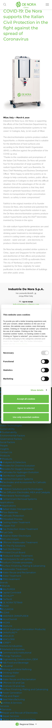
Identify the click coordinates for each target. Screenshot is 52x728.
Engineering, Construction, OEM (19, 659)
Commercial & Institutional (15, 652)
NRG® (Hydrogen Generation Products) (22, 629)
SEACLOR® (7, 639)
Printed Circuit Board (12, 552)
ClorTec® (6, 599)
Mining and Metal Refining (15, 669)
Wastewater (7, 676)
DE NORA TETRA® (11, 602)
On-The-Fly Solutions (12, 546)
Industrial (6, 666)
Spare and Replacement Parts (18, 719)
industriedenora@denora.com (26, 304)
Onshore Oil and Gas (12, 686)
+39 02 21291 (27, 302)
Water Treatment (10, 576)
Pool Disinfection (10, 549)
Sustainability (7, 429)
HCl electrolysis (9, 539)
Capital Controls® (10, 592)
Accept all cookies (26, 399)
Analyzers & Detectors (13, 462)
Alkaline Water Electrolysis (15, 536)
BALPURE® (7, 589)
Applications (7, 502)
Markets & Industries (11, 646)
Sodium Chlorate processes (16, 562)
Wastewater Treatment (14, 569)
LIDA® (4, 612)
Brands (4, 582)
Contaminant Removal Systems (18, 499)
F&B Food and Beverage (14, 662)
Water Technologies (11, 425)
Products (5, 455)
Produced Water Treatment (16, 556)
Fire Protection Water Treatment (19, 529)
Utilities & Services (11, 703)
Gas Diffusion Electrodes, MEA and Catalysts (25, 492)
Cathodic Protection (12, 516)
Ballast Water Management (16, 509)
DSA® (4, 606)
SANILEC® (7, 636)
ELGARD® (6, 609)
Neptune (6, 626)
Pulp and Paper (9, 696)
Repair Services (9, 716)
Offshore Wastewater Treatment (19, 542)
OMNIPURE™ (8, 632)
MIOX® (5, 622)
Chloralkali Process (11, 519)
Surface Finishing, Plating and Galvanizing (24, 689)
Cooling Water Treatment (15, 522)
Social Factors (7, 442)
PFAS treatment (10, 579)
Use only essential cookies (26, 417)
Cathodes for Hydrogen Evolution (19, 472)
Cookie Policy (21, 344)
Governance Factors (11, 439)
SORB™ (5, 642)
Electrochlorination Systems (16, 479)
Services (4, 706)
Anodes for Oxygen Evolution (17, 469)
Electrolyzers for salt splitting (16, 559)
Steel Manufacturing (12, 699)
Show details (37, 390)
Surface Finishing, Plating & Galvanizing (22, 566)
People (4, 445)
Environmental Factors (12, 435)
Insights (4, 449)
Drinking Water (9, 673)
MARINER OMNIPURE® (14, 616)
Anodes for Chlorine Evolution (17, 465)
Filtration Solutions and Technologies (21, 489)
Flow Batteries (9, 512)
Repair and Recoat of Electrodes (19, 713)
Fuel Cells (6, 532)
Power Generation (11, 693)
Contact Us (6, 452)
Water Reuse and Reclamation (18, 572)
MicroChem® (8, 619)
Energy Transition (10, 656)
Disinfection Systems (12, 475)
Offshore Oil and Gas (12, 683)
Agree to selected (26, 408)
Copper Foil (7, 526)
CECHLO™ (7, 596)
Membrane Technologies (15, 496)
